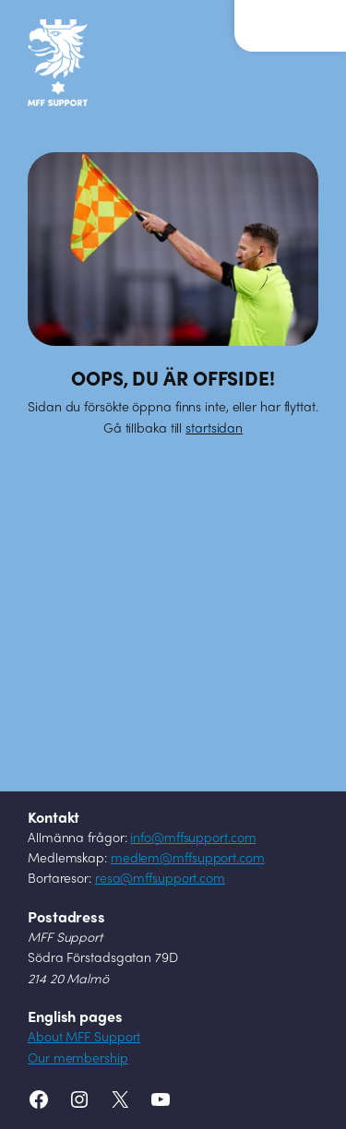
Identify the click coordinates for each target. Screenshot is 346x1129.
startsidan (214, 429)
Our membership (78, 1059)
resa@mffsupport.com (160, 879)
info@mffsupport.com (193, 839)
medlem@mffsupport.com (188, 859)
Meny (276, 16)
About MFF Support (84, 1038)
